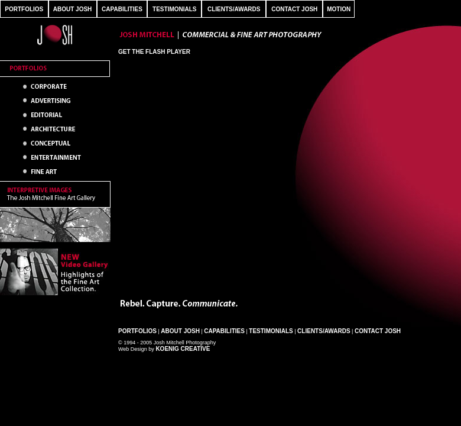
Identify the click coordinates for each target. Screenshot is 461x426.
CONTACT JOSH (294, 9)
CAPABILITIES (122, 9)
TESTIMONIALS (174, 9)
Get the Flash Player (154, 52)
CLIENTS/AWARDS (233, 9)
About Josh (180, 331)
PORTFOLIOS (24, 9)
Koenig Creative (182, 349)
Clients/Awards (323, 331)
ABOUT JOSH (72, 9)
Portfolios (137, 331)
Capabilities (224, 331)
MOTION (338, 9)
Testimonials (271, 331)
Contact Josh (378, 331)
